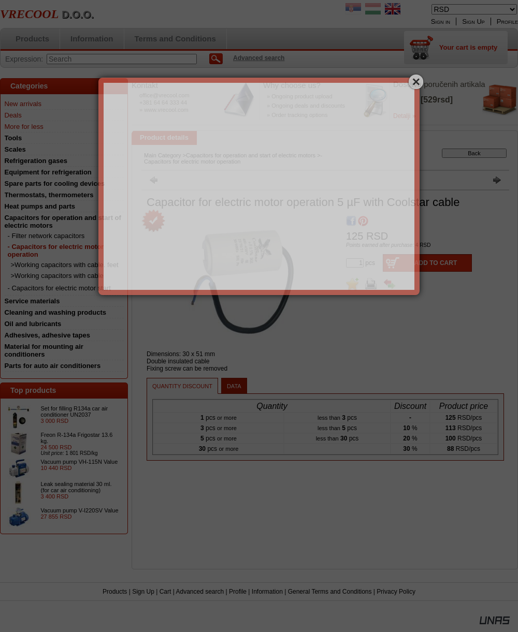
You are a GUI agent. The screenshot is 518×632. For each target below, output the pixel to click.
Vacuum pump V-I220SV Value (80, 510)
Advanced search (200, 591)
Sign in (440, 21)
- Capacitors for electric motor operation (233, 158)
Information (267, 591)
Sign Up (143, 591)
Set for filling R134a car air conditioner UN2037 (74, 411)
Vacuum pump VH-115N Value (79, 462)
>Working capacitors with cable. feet (65, 265)
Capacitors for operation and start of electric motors (250, 155)
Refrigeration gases (36, 161)
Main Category (162, 155)
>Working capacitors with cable (57, 276)
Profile (238, 591)
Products (115, 591)
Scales (15, 149)
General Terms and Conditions (330, 591)
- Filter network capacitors (46, 236)
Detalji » (404, 116)
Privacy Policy (396, 591)
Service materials (32, 301)
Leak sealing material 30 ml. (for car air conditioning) (76, 487)
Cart (165, 591)
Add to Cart (435, 263)
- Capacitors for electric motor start (59, 288)
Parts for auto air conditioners (53, 366)
